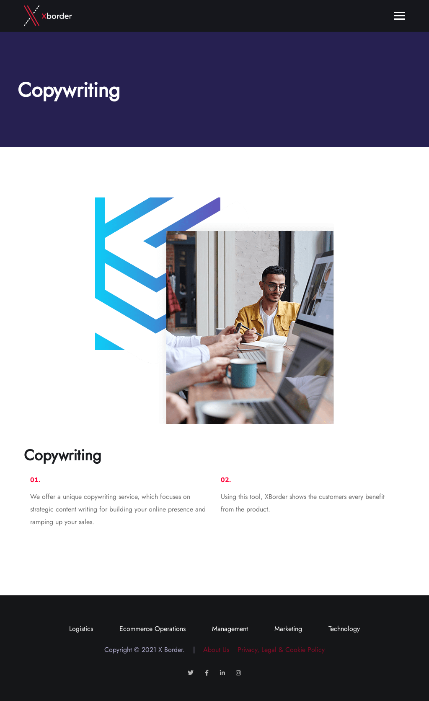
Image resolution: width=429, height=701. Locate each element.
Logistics (81, 628)
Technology (344, 628)
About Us (213, 649)
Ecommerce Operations (152, 628)
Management (230, 628)
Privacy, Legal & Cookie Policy (278, 649)
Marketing (288, 628)
